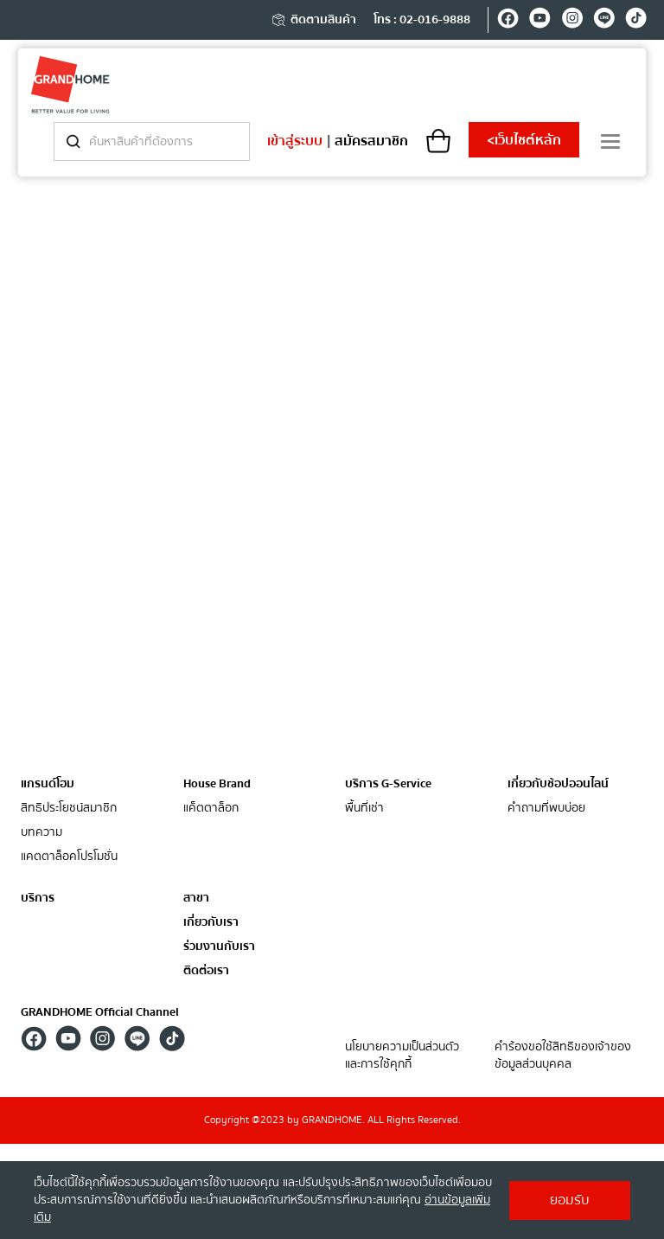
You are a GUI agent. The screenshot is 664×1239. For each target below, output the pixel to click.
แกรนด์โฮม (47, 784)
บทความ (41, 833)
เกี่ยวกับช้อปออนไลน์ (558, 784)
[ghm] (70, 84)
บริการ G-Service (388, 784)
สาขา (196, 898)
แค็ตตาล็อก (211, 808)
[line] (604, 21)
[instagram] (572, 21)
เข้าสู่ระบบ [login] (294, 141)
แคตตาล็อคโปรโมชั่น (69, 857)
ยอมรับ (570, 1200)
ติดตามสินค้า (313, 19)
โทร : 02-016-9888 (422, 19)
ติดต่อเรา (206, 971)
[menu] (610, 141)
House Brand (217, 784)
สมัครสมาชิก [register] (371, 141)
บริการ (37, 898)
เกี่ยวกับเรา (211, 923)
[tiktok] (636, 21)
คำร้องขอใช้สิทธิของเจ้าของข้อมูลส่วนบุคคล (563, 1056)
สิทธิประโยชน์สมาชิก (69, 808)
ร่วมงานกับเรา (219, 947)
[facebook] (508, 21)
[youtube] (540, 21)
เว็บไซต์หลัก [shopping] (524, 140)
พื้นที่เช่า (364, 808)
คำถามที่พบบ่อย (546, 808)
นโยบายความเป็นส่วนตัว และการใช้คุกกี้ (402, 1056)
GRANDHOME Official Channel (100, 1012)
